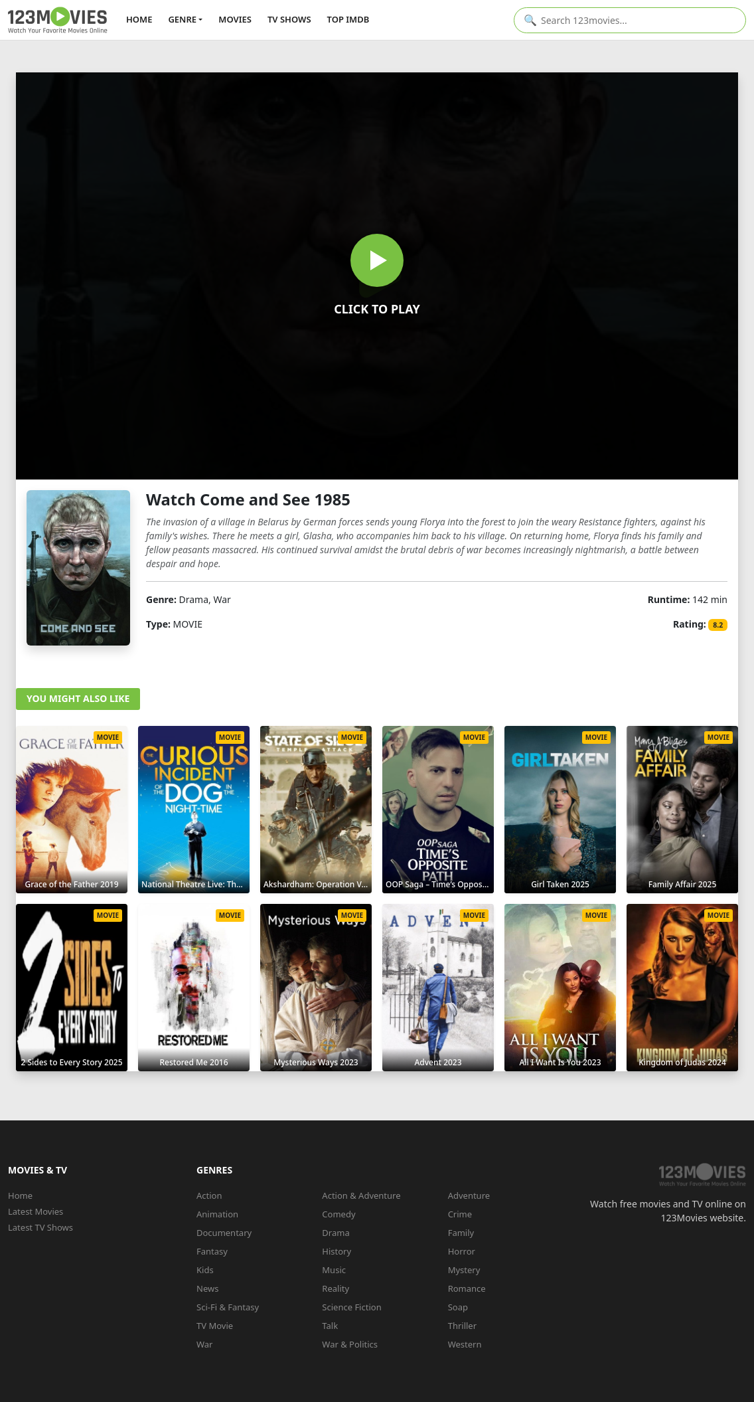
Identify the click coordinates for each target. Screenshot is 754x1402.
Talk (330, 1326)
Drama (335, 1233)
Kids (205, 1270)
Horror (461, 1251)
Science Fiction (351, 1307)
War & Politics (350, 1344)
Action (209, 1195)
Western (465, 1344)
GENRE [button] (182, 19)
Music (334, 1270)
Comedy (338, 1214)
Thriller (462, 1326)
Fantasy (212, 1251)
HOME (139, 19)
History (336, 1251)
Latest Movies (35, 1211)
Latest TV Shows (40, 1227)
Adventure (469, 1195)
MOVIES (235, 19)
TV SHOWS (289, 19)
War (204, 1344)
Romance (467, 1288)
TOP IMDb (348, 19)
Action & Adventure (361, 1195)
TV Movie (214, 1326)
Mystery (464, 1270)
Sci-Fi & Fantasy (227, 1307)
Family (461, 1233)
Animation (217, 1214)
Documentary (224, 1233)
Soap (458, 1307)
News (207, 1288)
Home (20, 1195)
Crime (460, 1214)
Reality (335, 1288)
